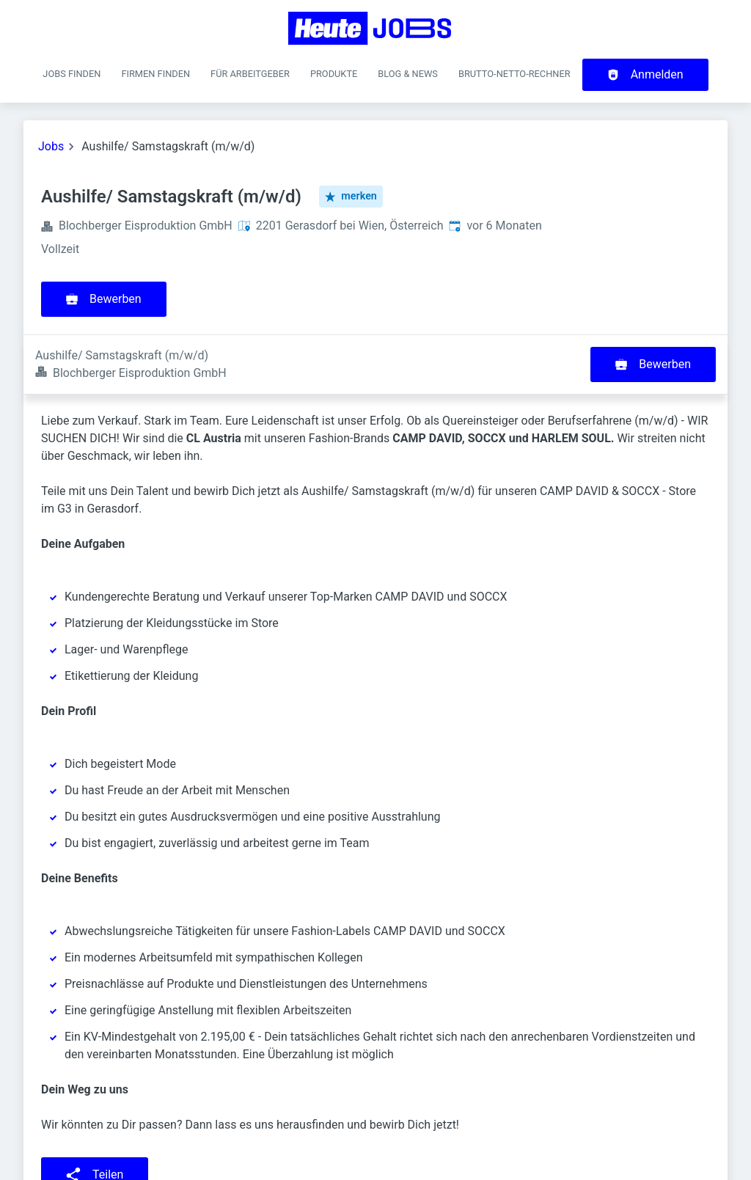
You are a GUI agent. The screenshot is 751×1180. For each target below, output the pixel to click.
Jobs (51, 146)
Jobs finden (71, 73)
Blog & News (408, 73)
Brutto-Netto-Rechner (514, 73)
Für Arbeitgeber (250, 73)
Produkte (333, 73)
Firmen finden (155, 73)
